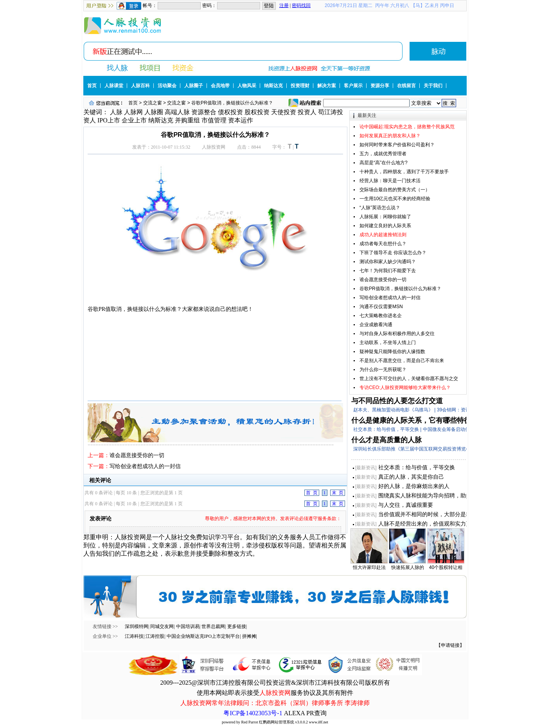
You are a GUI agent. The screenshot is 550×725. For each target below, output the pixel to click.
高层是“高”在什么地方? (383, 162)
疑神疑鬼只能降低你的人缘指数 (392, 351)
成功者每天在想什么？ (382, 243)
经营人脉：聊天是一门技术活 (390, 180)
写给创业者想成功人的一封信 (145, 466)
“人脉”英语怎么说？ (379, 207)
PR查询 (316, 713)
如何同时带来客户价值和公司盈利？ (397, 144)
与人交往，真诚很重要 (405, 505)
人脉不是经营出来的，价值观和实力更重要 (430, 523)
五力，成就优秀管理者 (382, 153)
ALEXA (294, 713)
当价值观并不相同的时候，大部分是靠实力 (430, 514)
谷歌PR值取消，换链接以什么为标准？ (400, 288)
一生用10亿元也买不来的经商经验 (394, 198)
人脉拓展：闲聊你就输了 (385, 216)
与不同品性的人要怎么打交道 (397, 401)
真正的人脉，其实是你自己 (411, 477)
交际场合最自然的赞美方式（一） (394, 189)
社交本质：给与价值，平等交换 (416, 467)
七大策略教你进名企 (380, 315)
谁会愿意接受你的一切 (137, 455)
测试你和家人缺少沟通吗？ (387, 261)
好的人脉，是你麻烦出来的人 (413, 486)
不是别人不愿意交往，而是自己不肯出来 (401, 360)
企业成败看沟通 (375, 324)
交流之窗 (152, 103)
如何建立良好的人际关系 (385, 225)
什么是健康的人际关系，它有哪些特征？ (414, 420)
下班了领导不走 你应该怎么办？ (392, 252)
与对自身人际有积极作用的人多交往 (397, 333)
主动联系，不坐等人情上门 (387, 342)
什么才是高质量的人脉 (386, 440)
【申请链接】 (450, 645)
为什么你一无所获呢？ (382, 369)
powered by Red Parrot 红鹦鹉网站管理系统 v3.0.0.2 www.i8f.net (275, 722)
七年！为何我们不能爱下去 (387, 270)
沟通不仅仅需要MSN (381, 306)
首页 (133, 103)
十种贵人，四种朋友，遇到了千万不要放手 (404, 171)
